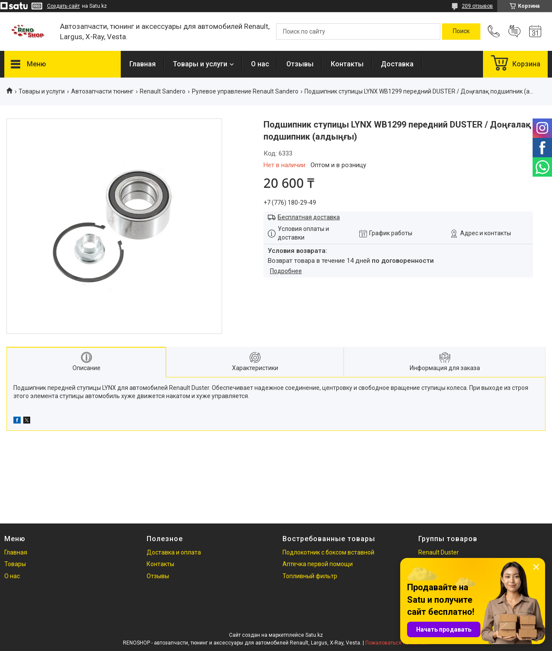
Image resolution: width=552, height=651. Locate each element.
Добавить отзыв (514, 31)
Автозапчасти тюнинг (102, 91)
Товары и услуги (200, 64)
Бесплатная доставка (309, 217)
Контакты (347, 64)
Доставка (397, 64)
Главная (142, 64)
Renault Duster (438, 552)
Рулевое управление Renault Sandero (245, 91)
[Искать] (461, 31)
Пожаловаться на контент (397, 643)
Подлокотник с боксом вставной (328, 552)
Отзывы (300, 64)
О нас (260, 64)
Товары (15, 564)
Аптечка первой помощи (317, 564)
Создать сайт (63, 6)
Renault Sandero (162, 91)
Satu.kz (314, 635)
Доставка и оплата (174, 552)
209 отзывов (477, 6)
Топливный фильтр (309, 576)
